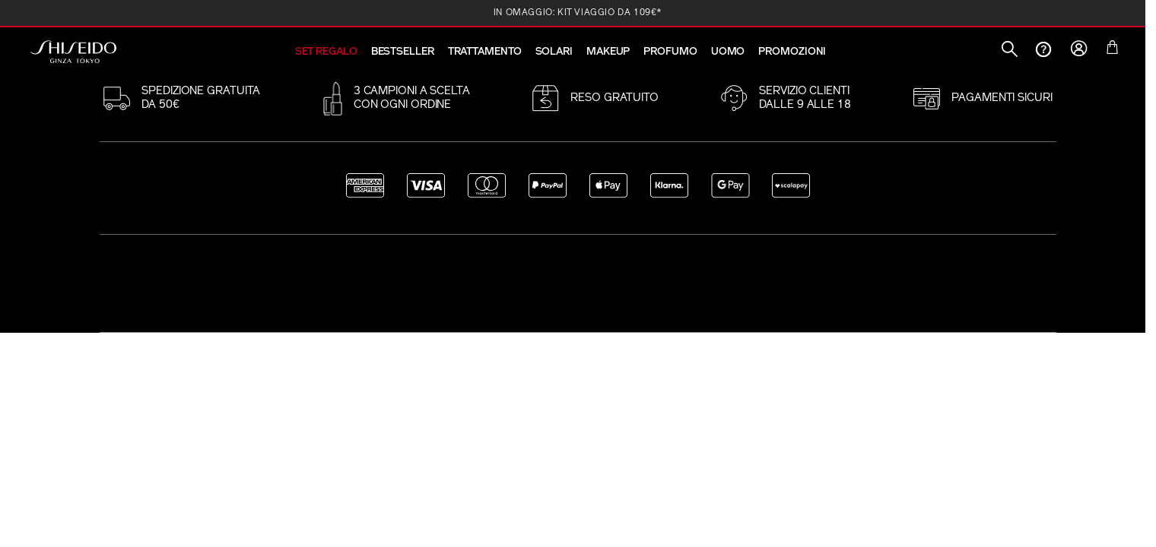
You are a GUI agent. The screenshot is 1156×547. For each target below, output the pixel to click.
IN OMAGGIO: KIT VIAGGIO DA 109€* (578, 12)
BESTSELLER (402, 52)
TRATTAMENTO (485, 52)
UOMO (728, 52)
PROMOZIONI (792, 52)
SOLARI (554, 52)
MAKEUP (608, 52)
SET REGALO (326, 52)
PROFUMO (670, 52)
